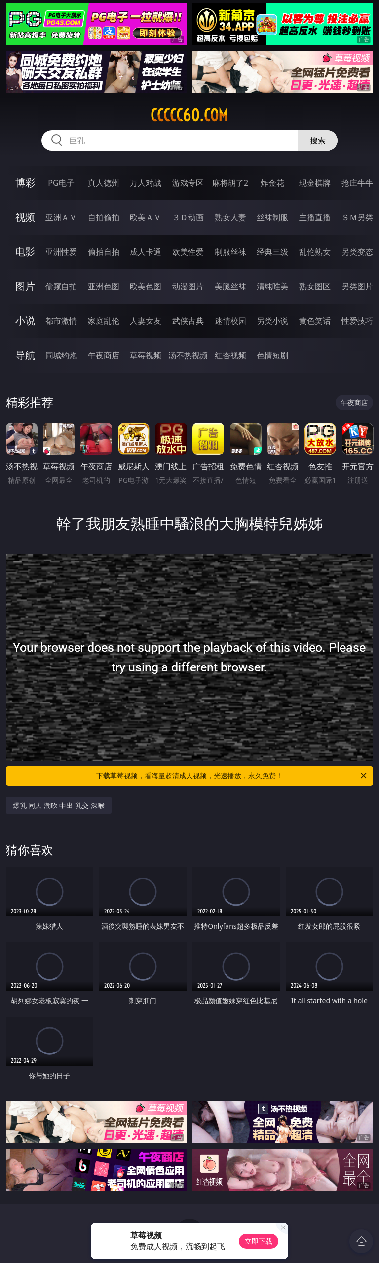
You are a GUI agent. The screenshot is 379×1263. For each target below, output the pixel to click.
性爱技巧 (357, 321)
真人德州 (103, 182)
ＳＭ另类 (357, 217)
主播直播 (315, 217)
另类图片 (357, 286)
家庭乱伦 (103, 321)
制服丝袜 (230, 251)
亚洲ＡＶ (61, 217)
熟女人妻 (230, 217)
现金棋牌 (315, 182)
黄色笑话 (315, 321)
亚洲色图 (103, 286)
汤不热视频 (188, 355)
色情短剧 (272, 355)
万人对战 (145, 182)
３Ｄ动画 (188, 217)
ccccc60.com (189, 115)
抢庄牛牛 (357, 182)
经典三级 (272, 251)
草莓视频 (145, 355)
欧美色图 (145, 286)
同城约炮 (61, 355)
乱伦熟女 (315, 251)
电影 (25, 251)
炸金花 (272, 182)
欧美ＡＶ (145, 217)
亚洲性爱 (61, 251)
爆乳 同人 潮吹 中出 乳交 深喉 (59, 805)
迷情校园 (230, 321)
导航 (25, 355)
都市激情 (61, 321)
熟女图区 (315, 286)
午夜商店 (103, 355)
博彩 (25, 182)
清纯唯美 (272, 286)
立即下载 (258, 1241)
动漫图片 (188, 286)
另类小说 (272, 321)
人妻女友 (145, 321)
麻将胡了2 (230, 182)
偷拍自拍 (103, 251)
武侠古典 (188, 321)
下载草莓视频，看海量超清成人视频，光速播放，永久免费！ (232, 776)
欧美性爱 (188, 251)
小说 (25, 320)
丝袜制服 (272, 217)
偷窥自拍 (61, 286)
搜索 (318, 140)
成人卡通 (145, 251)
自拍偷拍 (103, 217)
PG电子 (61, 182)
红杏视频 (230, 355)
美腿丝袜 (230, 286)
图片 (25, 286)
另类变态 (357, 251)
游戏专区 (188, 182)
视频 (25, 217)
